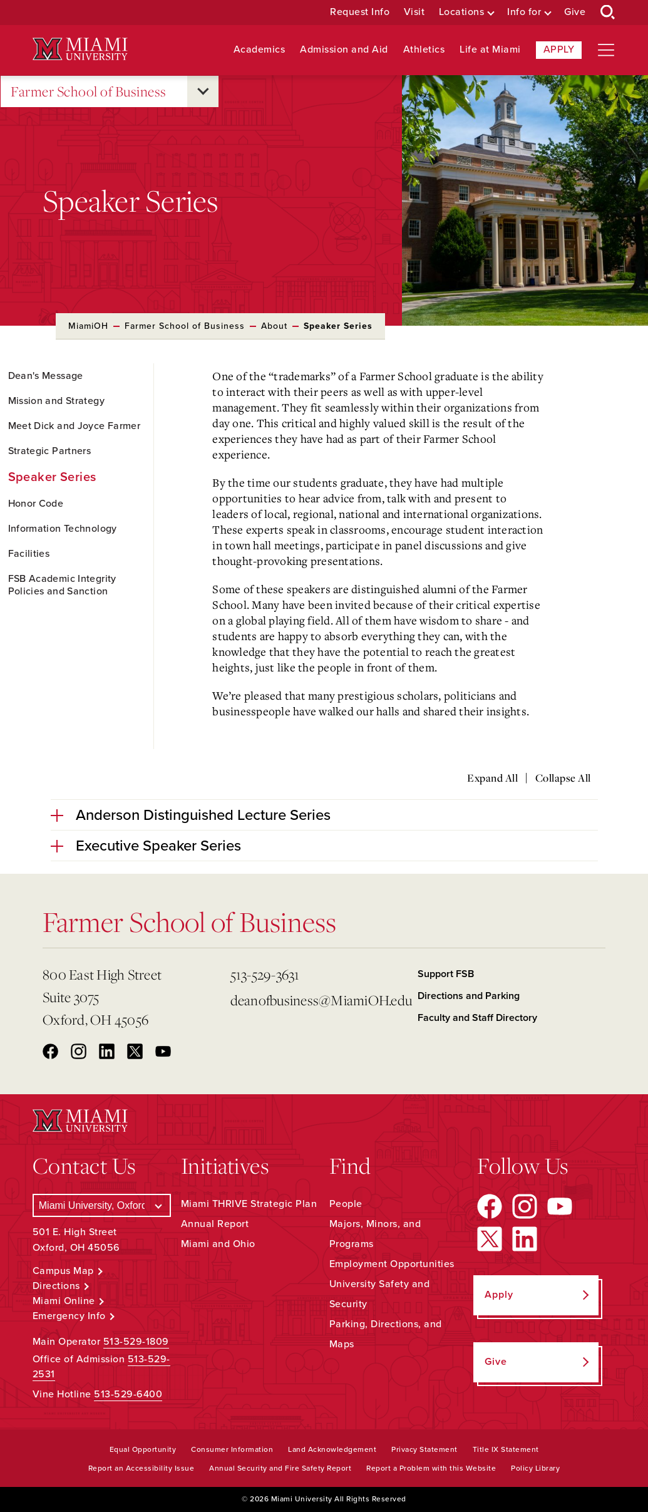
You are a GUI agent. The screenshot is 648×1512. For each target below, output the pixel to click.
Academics (259, 50)
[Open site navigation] (606, 50)
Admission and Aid (344, 50)
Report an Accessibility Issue (141, 1468)
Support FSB (446, 974)
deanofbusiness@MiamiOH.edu (319, 1000)
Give (574, 12)
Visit (414, 12)
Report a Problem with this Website (431, 1468)
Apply (559, 49)
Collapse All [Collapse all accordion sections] (563, 778)
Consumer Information (232, 1449)
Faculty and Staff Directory (477, 1018)
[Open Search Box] (607, 12)
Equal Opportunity (143, 1449)
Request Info (359, 12)
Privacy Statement (424, 1449)
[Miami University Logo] (80, 49)
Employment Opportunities (392, 1264)
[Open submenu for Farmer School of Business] (203, 91)
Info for (524, 12)
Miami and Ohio (218, 1244)
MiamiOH (88, 326)
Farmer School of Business (89, 92)
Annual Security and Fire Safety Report (280, 1468)
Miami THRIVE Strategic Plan (249, 1204)
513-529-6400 (128, 1394)
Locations (462, 12)
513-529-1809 (136, 1341)
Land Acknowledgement (332, 1449)
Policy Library (535, 1468)
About (274, 326)
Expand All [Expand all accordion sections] (492, 778)
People (346, 1204)
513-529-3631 (265, 974)
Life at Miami (490, 50)
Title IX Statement (506, 1449)
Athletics (424, 50)
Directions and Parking (469, 996)
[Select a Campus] (102, 1205)
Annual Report (215, 1224)
